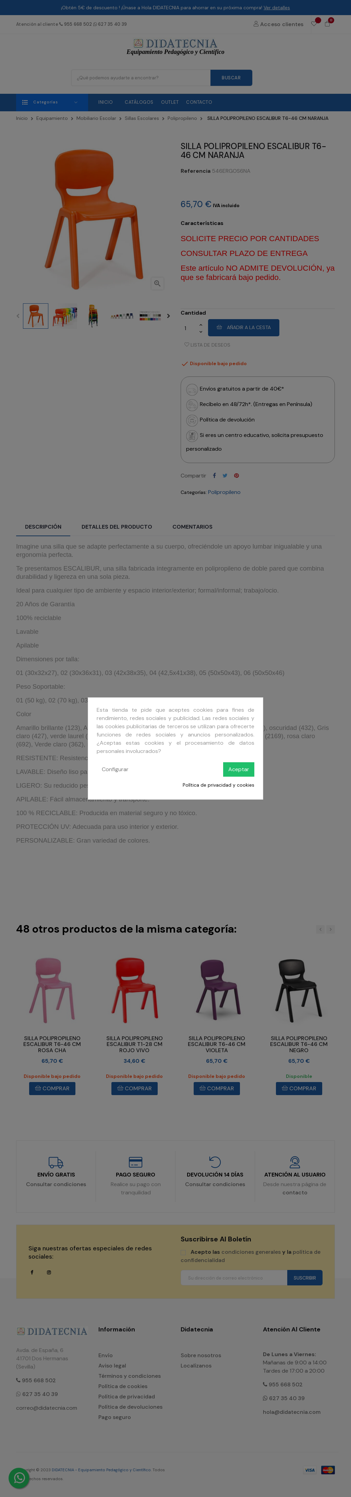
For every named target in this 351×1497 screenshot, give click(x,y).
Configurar (115, 769)
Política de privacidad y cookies (218, 785)
